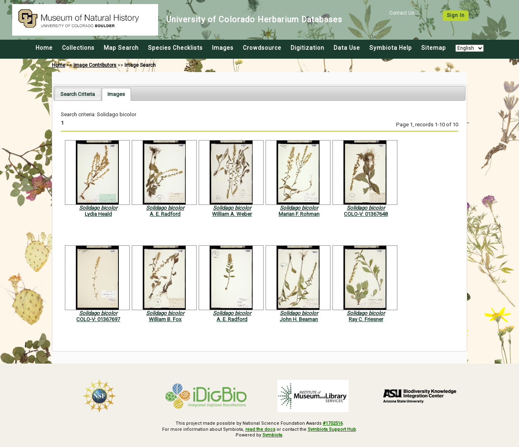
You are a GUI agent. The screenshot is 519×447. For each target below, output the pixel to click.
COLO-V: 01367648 (366, 214)
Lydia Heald (98, 214)
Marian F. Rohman (299, 214)
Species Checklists (175, 48)
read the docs (260, 429)
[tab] (78, 94)
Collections (78, 48)
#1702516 (333, 423)
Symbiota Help (390, 48)
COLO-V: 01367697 (98, 319)
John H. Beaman (299, 319)
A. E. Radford (165, 214)
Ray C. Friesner (366, 319)
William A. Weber (232, 214)
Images (223, 48)
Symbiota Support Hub (332, 429)
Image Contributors (94, 65)
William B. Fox (165, 319)
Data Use (347, 48)
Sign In (456, 15)
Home (44, 48)
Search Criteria (77, 94)
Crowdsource (262, 48)
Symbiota (272, 435)
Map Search (121, 48)
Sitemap (433, 48)
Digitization (307, 48)
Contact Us (401, 13)
